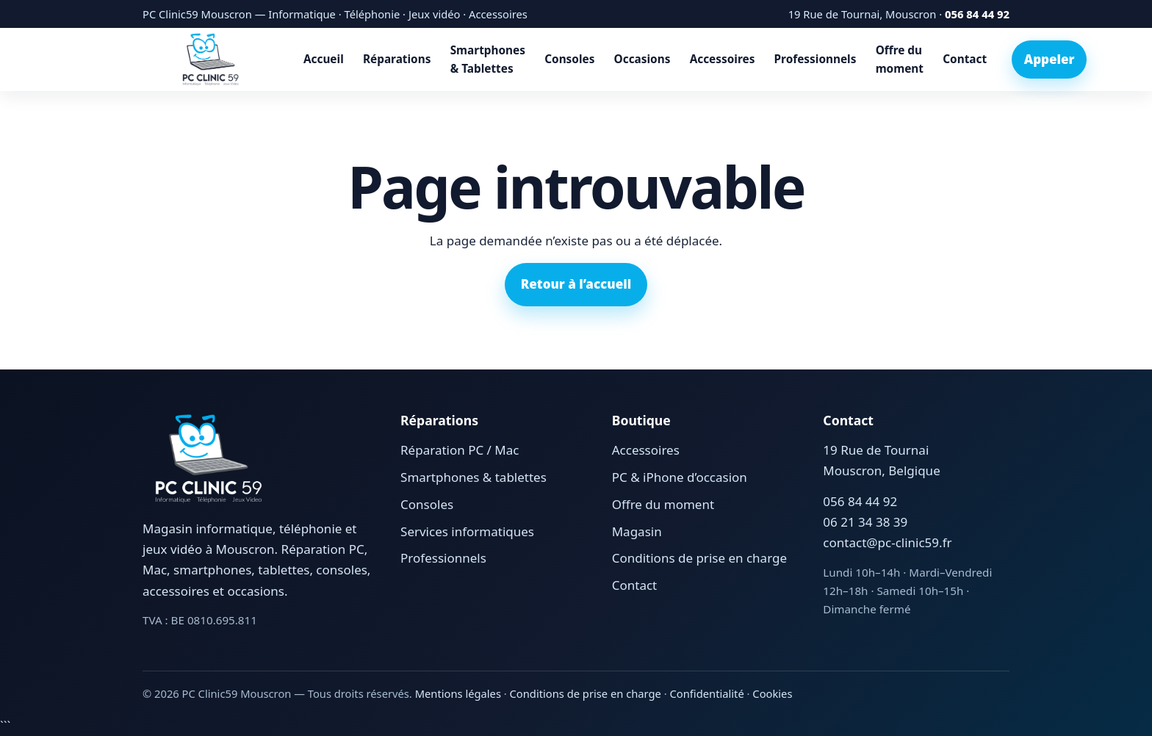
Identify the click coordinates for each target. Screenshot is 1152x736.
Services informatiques (467, 531)
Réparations (397, 59)
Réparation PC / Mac (459, 449)
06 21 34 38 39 (865, 521)
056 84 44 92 (977, 14)
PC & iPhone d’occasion (679, 477)
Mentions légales (458, 693)
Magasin (637, 531)
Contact (965, 59)
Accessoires (722, 59)
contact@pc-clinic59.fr (887, 542)
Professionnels (815, 59)
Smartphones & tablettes (473, 477)
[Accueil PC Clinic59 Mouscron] (210, 59)
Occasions (642, 59)
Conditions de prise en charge (699, 557)
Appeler (1049, 59)
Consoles (569, 59)
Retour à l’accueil (576, 283)
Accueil (323, 59)
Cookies (772, 693)
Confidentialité (707, 693)
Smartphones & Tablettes (487, 59)
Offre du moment (900, 59)
